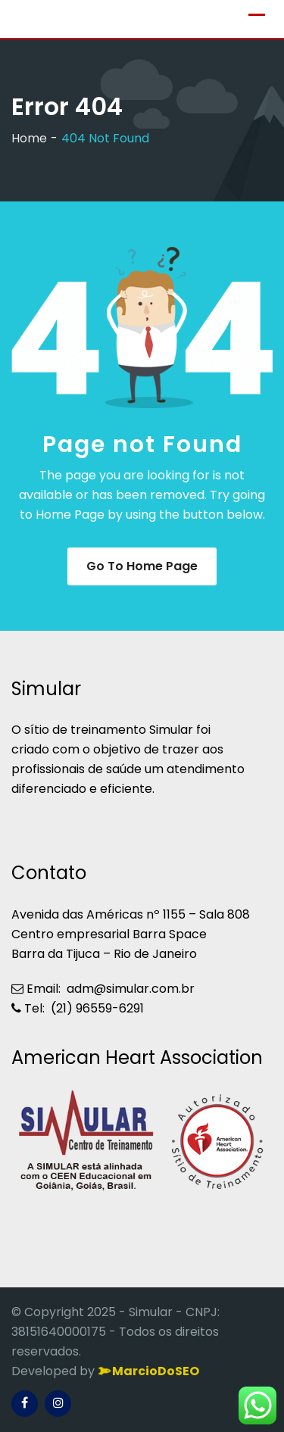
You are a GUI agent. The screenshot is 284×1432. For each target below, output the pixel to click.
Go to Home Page (142, 566)
